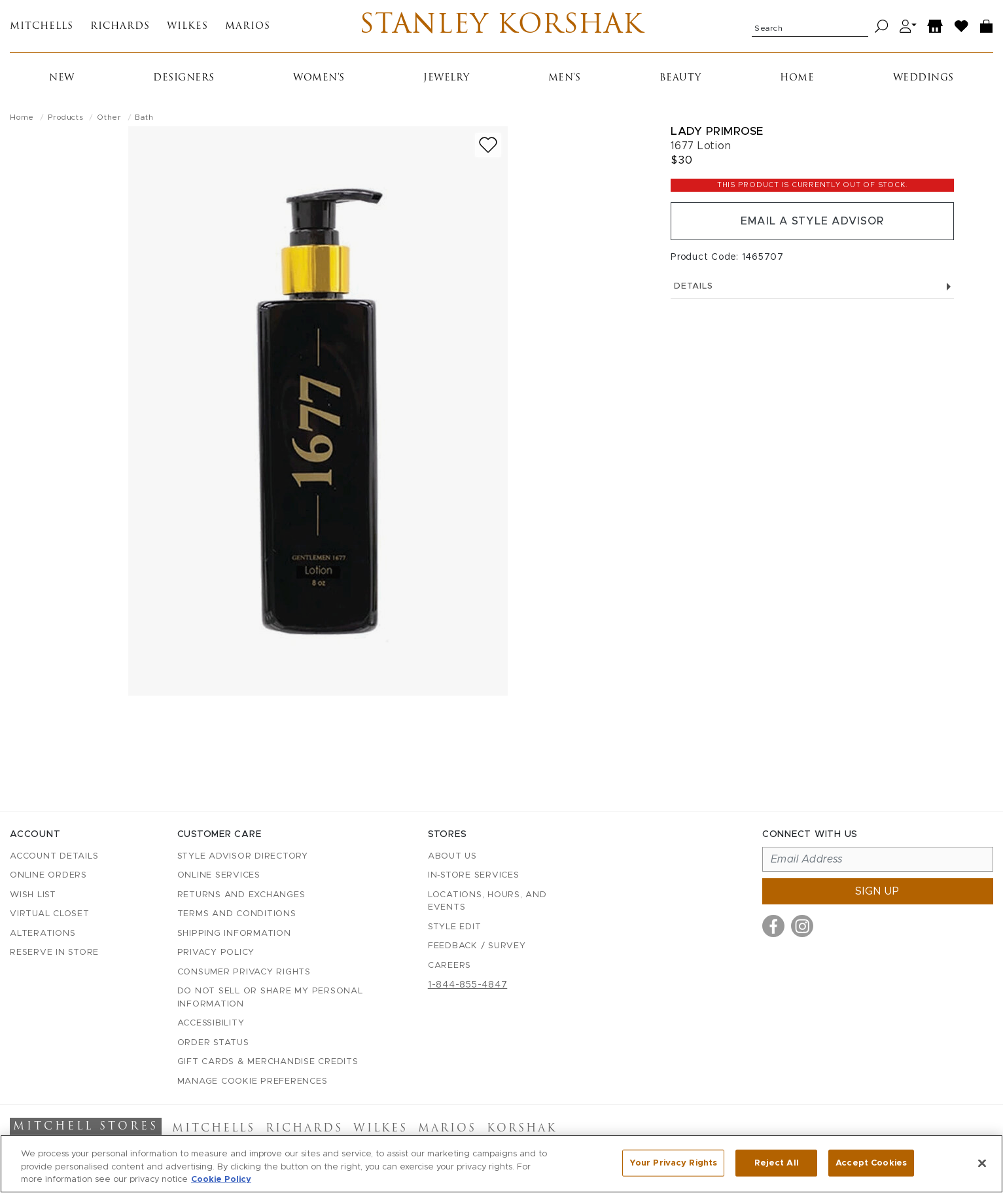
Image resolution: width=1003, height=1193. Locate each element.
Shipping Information (234, 933)
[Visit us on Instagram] (802, 926)
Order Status (213, 1043)
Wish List (33, 895)
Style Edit (455, 927)
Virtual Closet (50, 914)
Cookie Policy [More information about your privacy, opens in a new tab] (221, 1179)
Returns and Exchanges (241, 895)
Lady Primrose (717, 131)
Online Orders (48, 875)
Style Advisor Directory (242, 856)
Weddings (923, 78)
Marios (247, 26)
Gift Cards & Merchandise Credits (268, 1062)
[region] (501, 1164)
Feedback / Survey (477, 946)
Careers (449, 965)
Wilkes (187, 26)
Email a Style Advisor (812, 221)
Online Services (218, 875)
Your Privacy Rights (673, 1162)
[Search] (882, 26)
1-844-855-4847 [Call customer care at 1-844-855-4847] (468, 984)
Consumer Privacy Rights (244, 972)
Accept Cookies (871, 1162)
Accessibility (211, 1023)
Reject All (776, 1162)
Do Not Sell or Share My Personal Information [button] (270, 997)
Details (812, 286)
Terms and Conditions (236, 914)
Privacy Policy (216, 952)
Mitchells (41, 26)
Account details (54, 856)
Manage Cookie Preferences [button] (252, 1081)
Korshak (522, 1129)
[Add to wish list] (488, 145)
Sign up (877, 891)
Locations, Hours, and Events (487, 901)
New (62, 78)
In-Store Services (473, 875)
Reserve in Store (54, 952)
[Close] (982, 1162)
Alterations (42, 933)
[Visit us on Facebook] (773, 926)
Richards (120, 26)
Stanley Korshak (501, 26)
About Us (452, 856)
